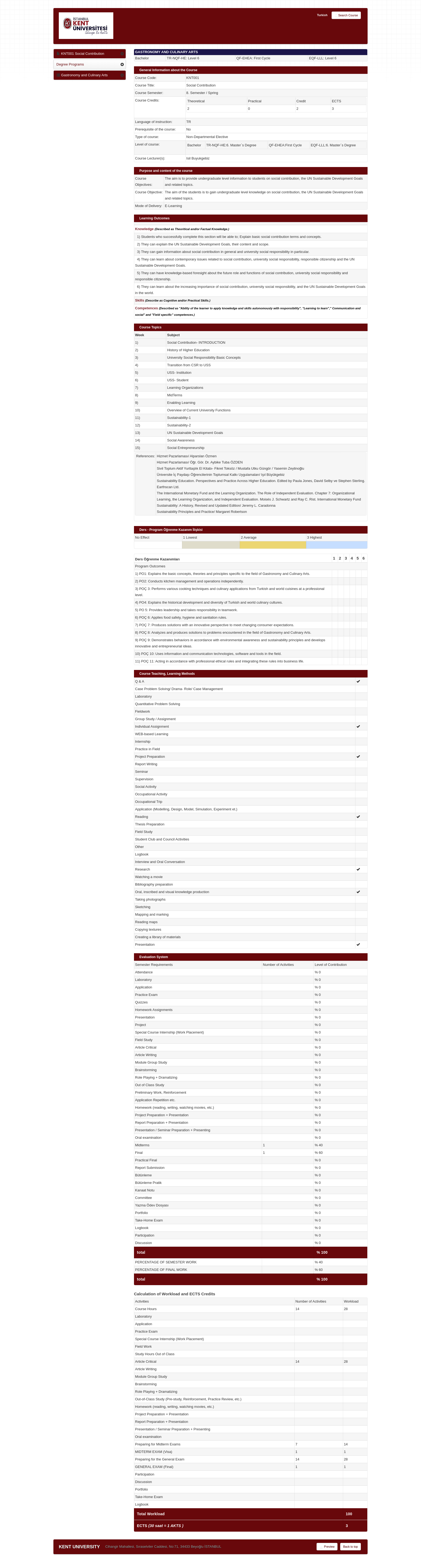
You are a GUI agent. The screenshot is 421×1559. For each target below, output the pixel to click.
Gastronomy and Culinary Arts (82, 75)
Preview (327, 1547)
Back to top (350, 1546)
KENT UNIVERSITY (79, 1546)
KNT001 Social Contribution (80, 54)
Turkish (322, 15)
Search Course (346, 15)
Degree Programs (70, 64)
